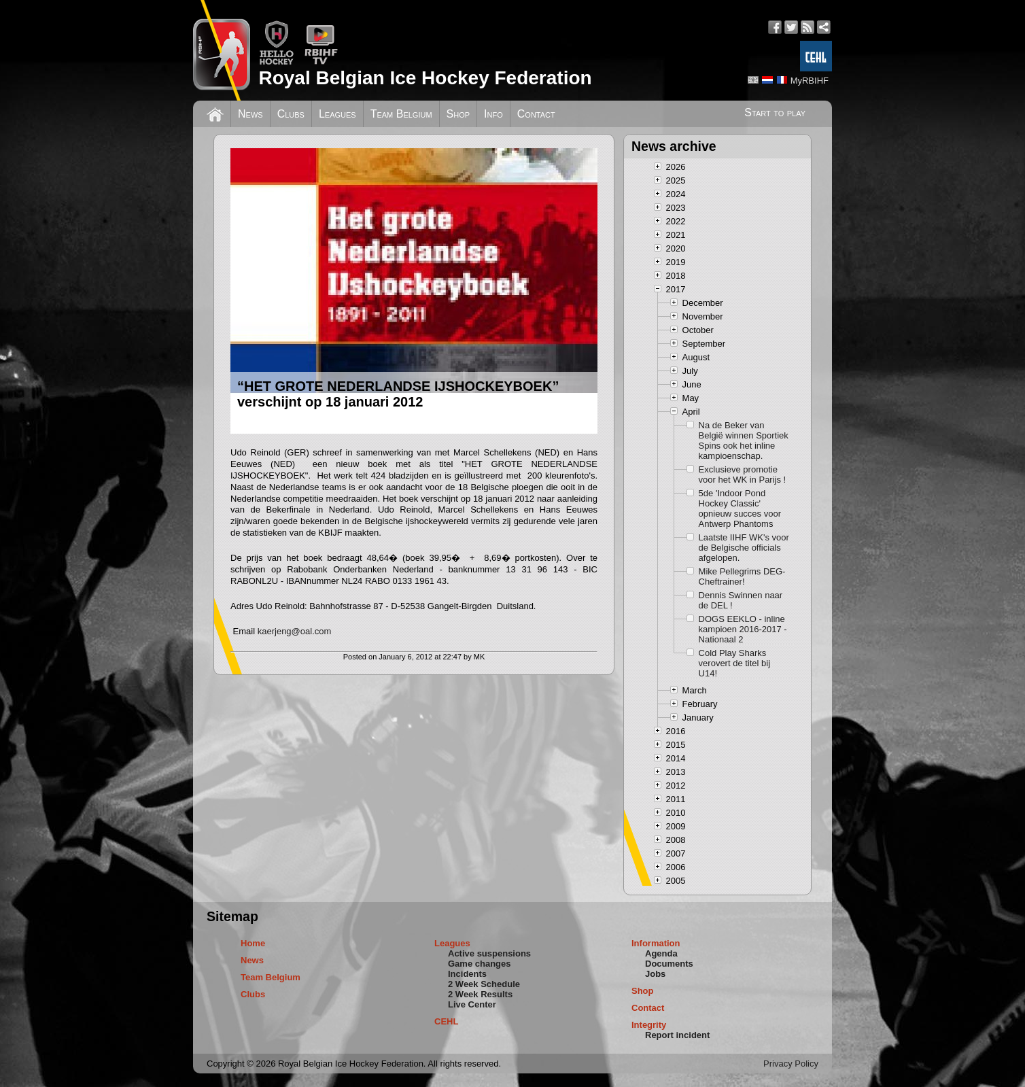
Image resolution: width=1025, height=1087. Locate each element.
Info (493, 114)
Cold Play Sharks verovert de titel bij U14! (735, 663)
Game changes (479, 964)
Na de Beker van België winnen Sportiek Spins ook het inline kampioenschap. (743, 440)
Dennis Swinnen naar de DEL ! (741, 600)
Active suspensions (489, 953)
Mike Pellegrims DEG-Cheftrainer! (742, 576)
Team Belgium (401, 114)
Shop (458, 114)
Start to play (774, 112)
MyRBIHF (810, 80)
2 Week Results (480, 994)
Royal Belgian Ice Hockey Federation (424, 77)
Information (655, 943)
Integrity (648, 1025)
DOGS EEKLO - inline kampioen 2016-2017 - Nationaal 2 (743, 629)
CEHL (446, 1021)
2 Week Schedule (484, 984)
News (250, 114)
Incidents (467, 974)
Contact (536, 114)
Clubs (291, 114)
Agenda (661, 953)
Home (253, 943)
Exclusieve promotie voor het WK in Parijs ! (742, 474)
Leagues (337, 114)
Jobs (655, 974)
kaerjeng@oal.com (295, 631)
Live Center (472, 1004)
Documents (669, 964)
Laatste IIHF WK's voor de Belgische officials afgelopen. (744, 547)
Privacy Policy (790, 1063)
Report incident (677, 1035)
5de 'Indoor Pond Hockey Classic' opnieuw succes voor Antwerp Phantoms (740, 508)
